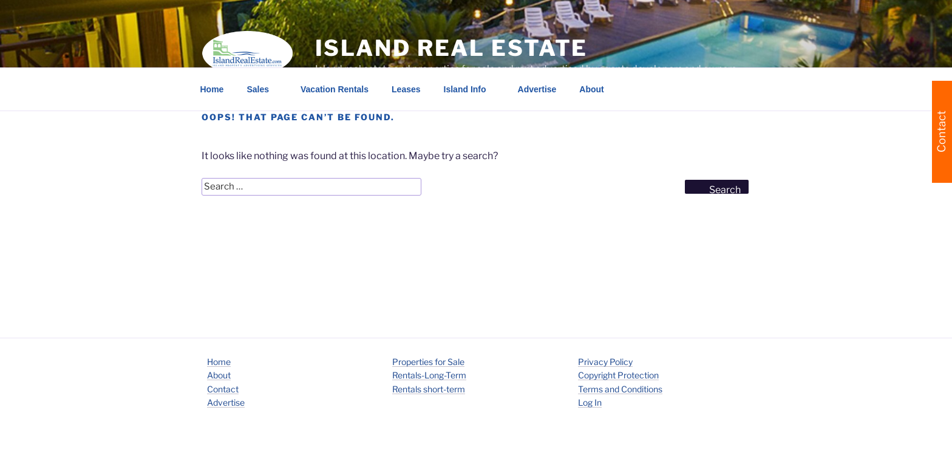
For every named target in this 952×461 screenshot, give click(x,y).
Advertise (537, 89)
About (597, 89)
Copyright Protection (618, 375)
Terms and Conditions (620, 389)
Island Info (471, 89)
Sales (263, 89)
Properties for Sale (428, 362)
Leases (406, 89)
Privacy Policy (605, 362)
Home (212, 89)
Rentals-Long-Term (429, 375)
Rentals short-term (428, 389)
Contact (223, 389)
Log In (590, 402)
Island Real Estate (451, 48)
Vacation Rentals (335, 89)
